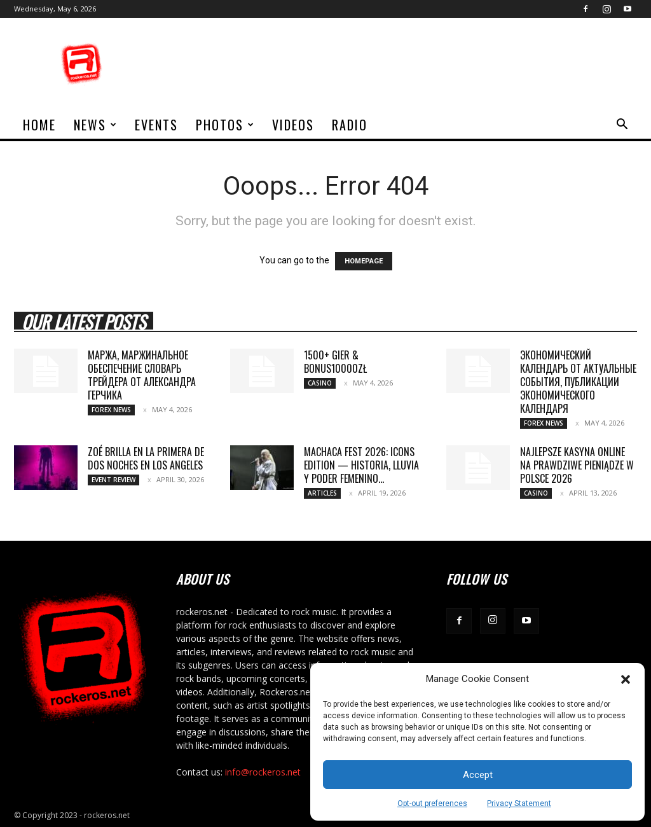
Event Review (113, 479)
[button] (625, 679)
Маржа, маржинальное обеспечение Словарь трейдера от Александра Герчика (142, 375)
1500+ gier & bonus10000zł (335, 361)
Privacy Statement (519, 803)
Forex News (111, 409)
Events (156, 124)
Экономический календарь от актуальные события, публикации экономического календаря (578, 381)
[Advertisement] (405, 64)
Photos (225, 124)
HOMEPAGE (364, 261)
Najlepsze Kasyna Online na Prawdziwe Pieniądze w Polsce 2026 (577, 465)
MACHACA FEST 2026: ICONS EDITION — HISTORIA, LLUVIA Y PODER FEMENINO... (361, 465)
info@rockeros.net (263, 772)
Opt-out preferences (432, 803)
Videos (293, 124)
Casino (320, 383)
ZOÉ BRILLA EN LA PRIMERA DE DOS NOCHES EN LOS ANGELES (146, 458)
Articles (322, 493)
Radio (349, 124)
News (96, 124)
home (39, 124)
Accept (478, 775)
